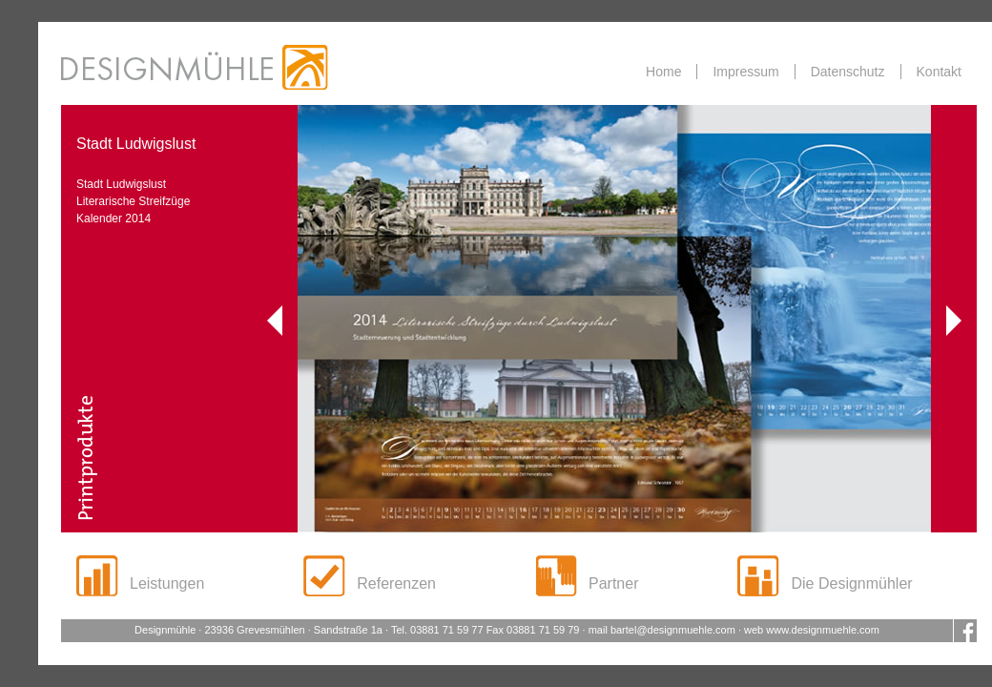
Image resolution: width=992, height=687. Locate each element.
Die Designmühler (851, 583)
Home (663, 71)
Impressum (745, 71)
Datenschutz (848, 71)
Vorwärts (953, 320)
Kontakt (939, 71)
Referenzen (396, 583)
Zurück (274, 320)
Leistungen (167, 583)
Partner (613, 583)
